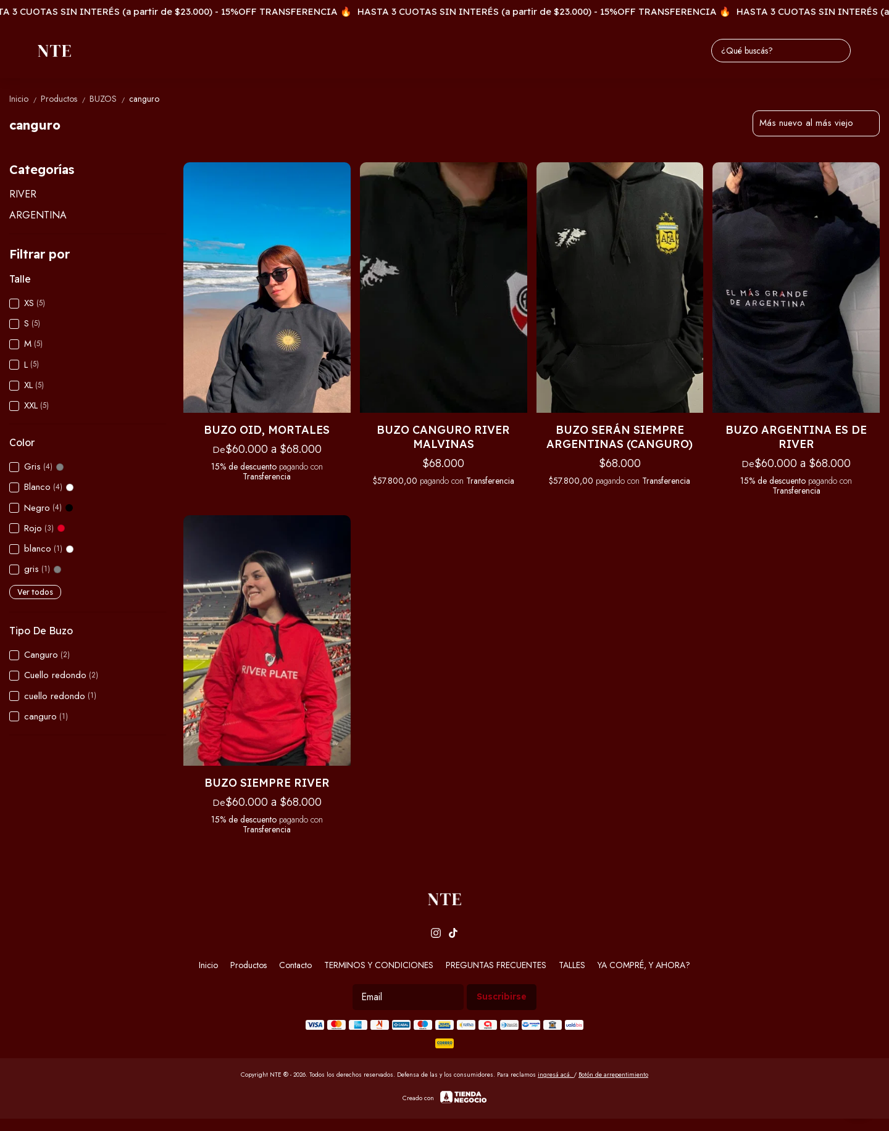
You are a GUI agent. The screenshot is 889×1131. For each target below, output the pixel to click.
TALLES (572, 965)
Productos (65, 99)
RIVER (22, 194)
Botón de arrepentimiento (613, 1074)
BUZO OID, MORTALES (267, 430)
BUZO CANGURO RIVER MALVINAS (443, 437)
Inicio (25, 99)
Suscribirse (502, 996)
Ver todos (35, 592)
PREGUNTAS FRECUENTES (496, 965)
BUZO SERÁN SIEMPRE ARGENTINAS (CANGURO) (619, 437)
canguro (144, 99)
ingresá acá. (556, 1074)
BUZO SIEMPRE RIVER (267, 783)
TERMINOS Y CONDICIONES (378, 965)
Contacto (295, 965)
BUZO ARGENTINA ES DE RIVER (796, 437)
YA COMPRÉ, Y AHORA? (644, 965)
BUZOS (109, 99)
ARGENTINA (38, 215)
